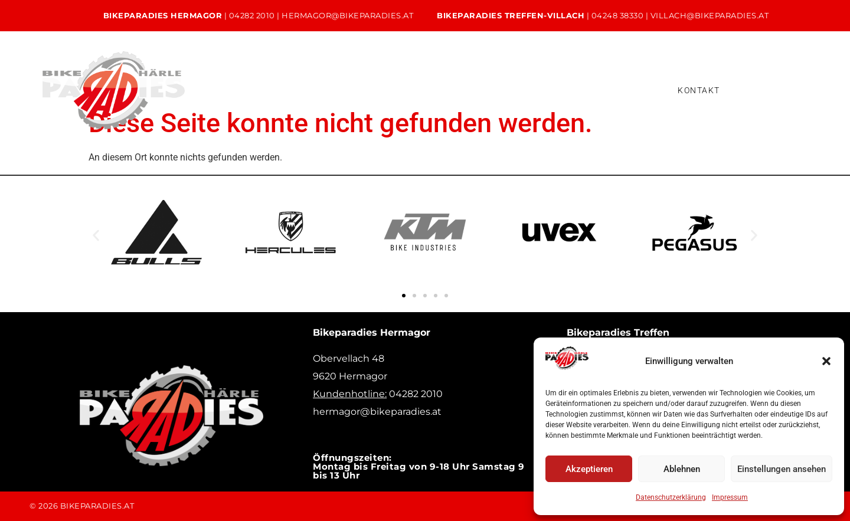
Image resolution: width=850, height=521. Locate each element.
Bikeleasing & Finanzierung (513, 80)
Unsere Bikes (275, 80)
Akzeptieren (589, 469)
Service (350, 80)
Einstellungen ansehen (781, 469)
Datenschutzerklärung (671, 497)
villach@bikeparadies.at (709, 15)
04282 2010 (252, 15)
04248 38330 (617, 15)
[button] (826, 361)
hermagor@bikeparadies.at (347, 15)
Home (202, 80)
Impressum (730, 497)
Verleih (412, 80)
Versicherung (228, 99)
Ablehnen (681, 469)
